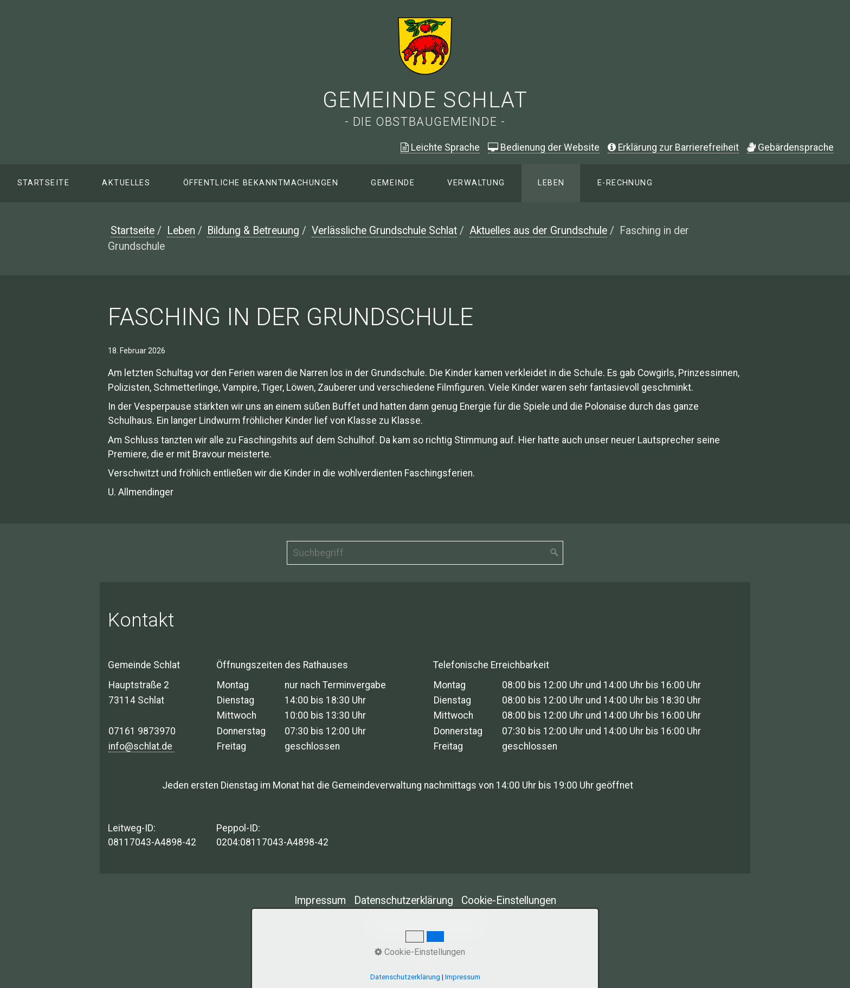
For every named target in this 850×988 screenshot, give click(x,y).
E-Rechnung (625, 183)
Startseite (43, 183)
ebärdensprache (790, 147)
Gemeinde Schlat (425, 100)
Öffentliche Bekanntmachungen (260, 183)
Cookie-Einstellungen (508, 900)
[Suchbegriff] (425, 553)
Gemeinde (393, 183)
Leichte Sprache (440, 147)
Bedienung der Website (544, 147)
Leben (551, 183)
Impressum (320, 900)
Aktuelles (126, 183)
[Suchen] (554, 553)
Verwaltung (476, 183)
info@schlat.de (141, 746)
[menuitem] (43, 183)
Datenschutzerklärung (403, 900)
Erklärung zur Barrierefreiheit (673, 147)
